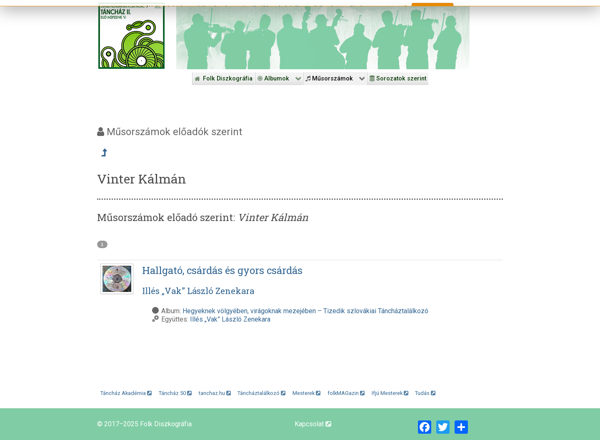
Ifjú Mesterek (390, 393)
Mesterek (306, 393)
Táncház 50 (175, 393)
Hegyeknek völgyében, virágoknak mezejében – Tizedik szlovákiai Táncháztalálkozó (305, 311)
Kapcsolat (313, 424)
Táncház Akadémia (126, 393)
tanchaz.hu (215, 393)
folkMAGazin (346, 393)
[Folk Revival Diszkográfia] (323, 36)
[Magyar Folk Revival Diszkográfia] (131, 36)
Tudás (425, 393)
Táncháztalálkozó (261, 393)
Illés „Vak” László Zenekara (230, 319)
